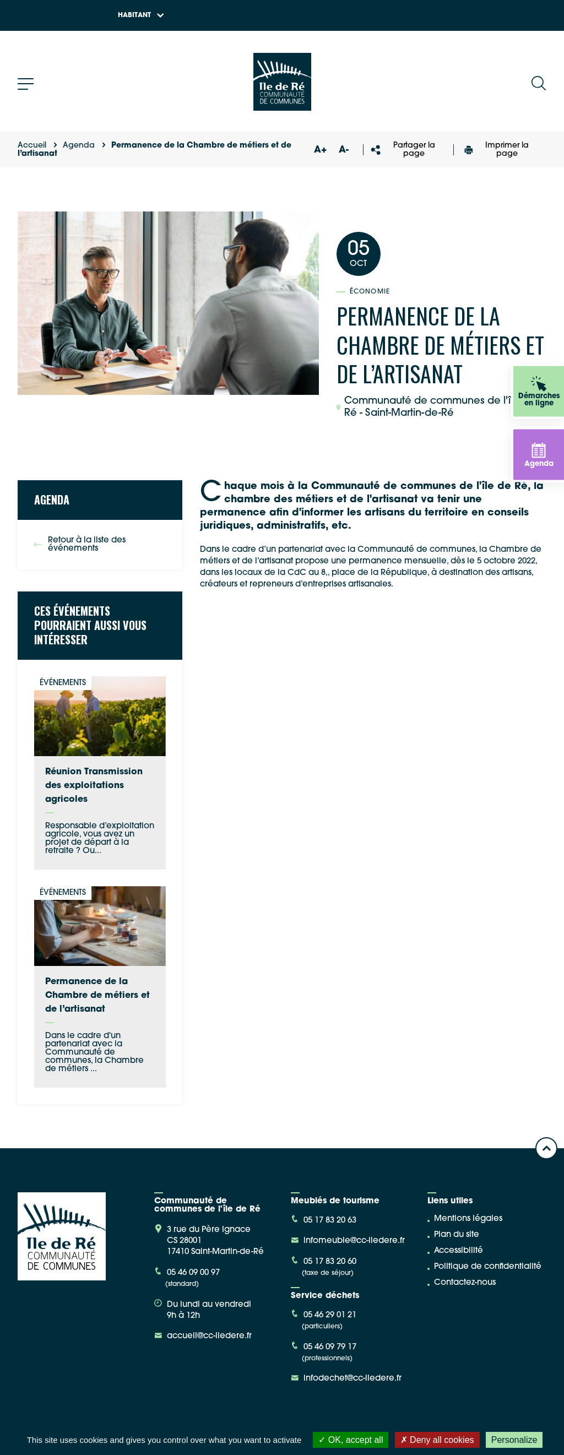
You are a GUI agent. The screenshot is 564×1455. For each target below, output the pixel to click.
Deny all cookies (437, 1440)
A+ (320, 150)
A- (344, 150)
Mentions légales (468, 1219)
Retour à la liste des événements (80, 544)
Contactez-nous (465, 1283)
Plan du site (456, 1235)
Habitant (141, 15)
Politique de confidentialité (487, 1267)
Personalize (514, 1440)
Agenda (79, 146)
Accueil (32, 146)
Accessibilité (458, 1251)
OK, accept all (350, 1440)
